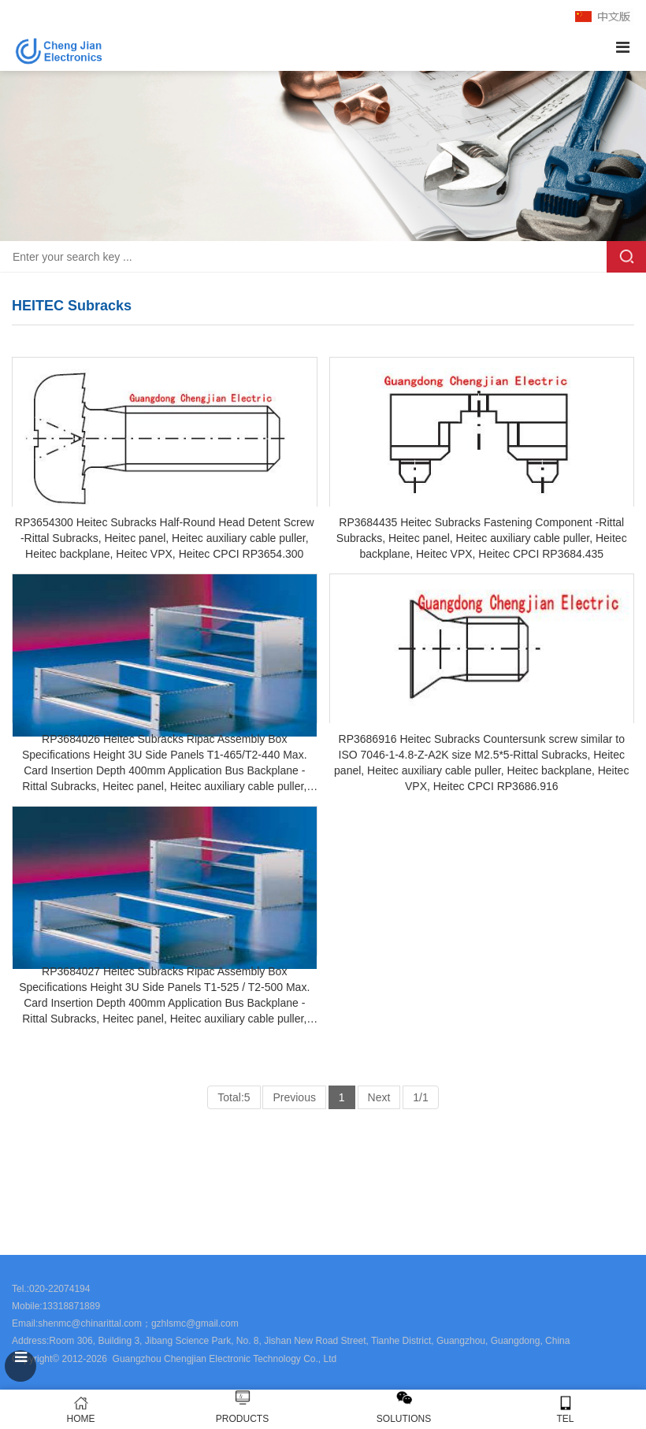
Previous (294, 1097)
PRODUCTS (242, 1418)
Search (626, 257)
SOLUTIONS (404, 1418)
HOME (81, 1409)
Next (379, 1097)
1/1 (420, 1097)
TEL (565, 1409)
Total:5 (233, 1097)
